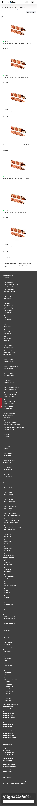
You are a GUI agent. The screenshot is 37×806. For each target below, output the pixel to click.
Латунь (5, 583)
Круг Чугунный (6, 750)
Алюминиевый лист (8, 503)
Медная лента (7, 625)
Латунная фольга (7, 599)
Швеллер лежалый (7, 771)
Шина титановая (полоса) (9, 702)
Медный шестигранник (8, 642)
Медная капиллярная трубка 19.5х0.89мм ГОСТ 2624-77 (17, 111)
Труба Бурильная (7, 303)
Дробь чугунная (6, 748)
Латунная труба (7, 597)
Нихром (5, 649)
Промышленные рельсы (9, 471)
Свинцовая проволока (8, 670)
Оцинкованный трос (8, 451)
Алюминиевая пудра (7, 760)
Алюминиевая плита (8, 487)
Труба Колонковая (7, 312)
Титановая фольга (7, 689)
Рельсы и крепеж (7, 462)
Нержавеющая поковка (8, 713)
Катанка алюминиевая (8, 517)
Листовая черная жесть (8, 368)
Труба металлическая (8, 287)
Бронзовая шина (7, 546)
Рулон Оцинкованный (8, 373)
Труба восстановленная (8, 315)
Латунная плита (7, 592)
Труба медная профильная (9, 647)
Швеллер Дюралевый (8, 579)
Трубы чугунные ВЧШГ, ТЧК (9, 754)
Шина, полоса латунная (8, 609)
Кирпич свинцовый (8, 665)
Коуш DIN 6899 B (7, 438)
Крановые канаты (7, 444)
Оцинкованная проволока (9, 384)
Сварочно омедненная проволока (10, 413)
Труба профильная (7, 280)
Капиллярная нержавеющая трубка (11, 708)
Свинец (5, 660)
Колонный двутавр (8, 345)
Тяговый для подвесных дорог (10, 458)
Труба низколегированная (9, 300)
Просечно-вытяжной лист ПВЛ (10, 363)
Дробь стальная (7, 324)
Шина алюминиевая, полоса (9, 529)
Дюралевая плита (7, 562)
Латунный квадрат (7, 602)
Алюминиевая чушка (8, 496)
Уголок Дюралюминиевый (9, 578)
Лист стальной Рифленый (9, 359)
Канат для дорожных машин (9, 425)
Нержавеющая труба (8, 722)
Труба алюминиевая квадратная (10, 524)
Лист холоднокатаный (8, 357)
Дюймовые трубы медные (9, 618)
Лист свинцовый (7, 667)
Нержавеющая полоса (8, 715)
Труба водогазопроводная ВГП (10, 286)
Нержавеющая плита (8, 711)
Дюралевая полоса (8, 564)
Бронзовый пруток (7, 553)
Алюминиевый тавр (8, 508)
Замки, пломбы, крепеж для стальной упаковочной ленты (16, 781)
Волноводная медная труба (9, 616)
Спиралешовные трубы (8, 308)
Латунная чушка (7, 600)
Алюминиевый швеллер (9, 511)
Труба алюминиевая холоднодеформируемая (13, 527)
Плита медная (7, 644)
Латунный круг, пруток (8, 604)
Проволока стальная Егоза (9, 401)
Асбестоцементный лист (9, 375)
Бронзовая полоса (7, 538)
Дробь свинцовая (7, 663)
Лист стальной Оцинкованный (10, 364)
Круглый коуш (7, 446)
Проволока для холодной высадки (11, 389)
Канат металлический (8, 415)
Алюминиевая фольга (8, 494)
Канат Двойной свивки (8, 420)
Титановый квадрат (8, 693)
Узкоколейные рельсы (8, 478)
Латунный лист (7, 606)
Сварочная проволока (8, 411)
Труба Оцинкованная (8, 293)
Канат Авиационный (8, 417)
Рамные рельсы (7, 472)
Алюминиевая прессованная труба (11, 489)
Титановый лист (7, 696)
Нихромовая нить (7, 653)
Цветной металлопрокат (9, 482)
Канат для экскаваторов (9, 429)
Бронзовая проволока (8, 539)
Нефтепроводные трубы (8, 307)
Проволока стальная (7, 377)
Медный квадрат (7, 635)
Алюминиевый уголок (8, 510)
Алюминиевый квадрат (8, 499)
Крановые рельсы (7, 467)
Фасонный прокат (7, 342)
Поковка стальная (7, 331)
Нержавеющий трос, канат (9, 731)
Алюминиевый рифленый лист (10, 506)
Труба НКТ (6, 294)
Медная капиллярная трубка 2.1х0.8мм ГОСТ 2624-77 (16, 144)
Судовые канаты (7, 455)
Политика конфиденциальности (10, 797)
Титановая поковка (8, 684)
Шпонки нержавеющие (8, 744)
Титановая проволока (8, 686)
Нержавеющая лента (8, 709)
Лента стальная (7, 329)
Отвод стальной (6, 775)
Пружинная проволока (8, 408)
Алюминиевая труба (8, 492)
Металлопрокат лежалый (9, 764)
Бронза (5, 531)
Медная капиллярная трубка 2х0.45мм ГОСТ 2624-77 (16, 178)
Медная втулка (7, 621)
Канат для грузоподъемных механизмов (12, 424)
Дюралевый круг (7, 569)
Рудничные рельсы (8, 474)
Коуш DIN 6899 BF (7, 439)
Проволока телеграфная (9, 403)
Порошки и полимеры (8, 758)
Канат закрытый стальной (9, 431)
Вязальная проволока (8, 378)
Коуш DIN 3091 (7, 436)
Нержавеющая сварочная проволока (11, 719)
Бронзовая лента (7, 534)
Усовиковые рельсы (8, 479)
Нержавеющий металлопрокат (10, 704)
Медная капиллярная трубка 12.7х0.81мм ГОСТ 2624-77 (17, 43)
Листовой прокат (7, 354)
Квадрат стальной (7, 326)
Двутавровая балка (8, 343)
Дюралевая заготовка (8, 559)
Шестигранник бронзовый (9, 555)
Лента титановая (7, 677)
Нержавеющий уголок (8, 733)
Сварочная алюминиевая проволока (11, 520)
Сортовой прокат (7, 321)
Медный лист (7, 639)
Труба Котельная (7, 296)
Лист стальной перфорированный (11, 366)
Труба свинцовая (7, 672)
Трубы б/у (6, 317)
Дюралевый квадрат (8, 567)
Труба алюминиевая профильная (10, 525)
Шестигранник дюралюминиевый (11, 581)
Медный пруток (7, 640)
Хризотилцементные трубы (9, 291)
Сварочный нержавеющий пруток (10, 742)
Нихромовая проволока (8, 654)
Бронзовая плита (7, 536)
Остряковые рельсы (8, 469)
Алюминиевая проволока (9, 490)
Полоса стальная (7, 333)
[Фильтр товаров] (1, 403)
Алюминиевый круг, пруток (9, 501)
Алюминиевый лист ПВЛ (9, 504)
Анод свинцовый (7, 661)
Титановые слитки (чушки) (9, 691)
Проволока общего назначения (10, 394)
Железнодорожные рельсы (9, 464)
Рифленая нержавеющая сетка (10, 739)
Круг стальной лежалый (8, 768)
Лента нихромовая (7, 651)
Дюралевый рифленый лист (9, 574)
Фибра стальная (7, 336)
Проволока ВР (7, 385)
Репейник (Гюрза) (7, 410)
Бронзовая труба (7, 541)
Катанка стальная (7, 380)
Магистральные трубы (8, 305)
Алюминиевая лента (8, 485)
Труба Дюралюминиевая (9, 576)
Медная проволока (8, 628)
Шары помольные (7, 338)
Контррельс (6, 465)
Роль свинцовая (7, 668)
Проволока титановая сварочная (10, 679)
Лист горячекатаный (8, 356)
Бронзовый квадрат (8, 548)
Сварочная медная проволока (10, 646)
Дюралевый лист (7, 571)
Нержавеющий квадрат (8, 724)
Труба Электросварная (8, 282)
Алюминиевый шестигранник (10, 513)
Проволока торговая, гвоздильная (10, 404)
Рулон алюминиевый (8, 518)
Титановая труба (7, 688)
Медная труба (7, 630)
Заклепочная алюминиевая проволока (12, 515)
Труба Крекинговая (8, 310)
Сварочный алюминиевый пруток (11, 522)
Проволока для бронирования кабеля (11, 387)
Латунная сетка (7, 595)
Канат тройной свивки (8, 432)
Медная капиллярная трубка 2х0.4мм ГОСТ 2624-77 (16, 212)
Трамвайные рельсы (8, 476)
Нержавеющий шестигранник (9, 737)
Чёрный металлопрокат (9, 275)
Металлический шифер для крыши (11, 371)
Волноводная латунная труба (10, 585)
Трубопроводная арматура (9, 774)
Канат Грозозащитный (8, 418)
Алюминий (5, 483)
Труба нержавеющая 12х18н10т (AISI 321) (12, 284)
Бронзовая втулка (7, 532)
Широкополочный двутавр (9, 352)
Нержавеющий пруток (8, 730)
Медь (4, 614)
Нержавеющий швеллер (8, 735)
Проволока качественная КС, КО (10, 392)
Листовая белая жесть (8, 369)
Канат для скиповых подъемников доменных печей (14, 427)
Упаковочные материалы (9, 779)
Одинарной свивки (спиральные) (10, 450)
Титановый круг (7, 695)
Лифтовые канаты (7, 448)
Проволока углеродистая (9, 406)
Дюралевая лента (7, 560)
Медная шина (7, 633)
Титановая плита (7, 682)
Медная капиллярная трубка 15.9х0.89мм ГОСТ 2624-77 (17, 77)
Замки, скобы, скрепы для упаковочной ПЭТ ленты (14, 783)
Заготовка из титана (8, 675)
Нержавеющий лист (7, 728)
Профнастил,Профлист (8, 361)
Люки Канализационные (8, 752)
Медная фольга (7, 632)
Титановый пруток (7, 698)
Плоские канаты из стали (9, 453)
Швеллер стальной (8, 350)
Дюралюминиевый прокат (9, 557)
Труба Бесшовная (7, 279)
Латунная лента (7, 590)
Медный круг (6, 637)
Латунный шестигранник (9, 607)
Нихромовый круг (7, 658)
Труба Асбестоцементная (9, 289)
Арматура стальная (8, 322)
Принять (18, 801)
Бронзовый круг (7, 550)
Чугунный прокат (7, 746)
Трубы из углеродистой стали (10, 301)
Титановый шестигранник (9, 700)
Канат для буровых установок (10, 422)
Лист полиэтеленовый (8, 762)
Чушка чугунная (6, 756)
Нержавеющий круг (7, 726)
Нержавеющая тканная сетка (9, 720)
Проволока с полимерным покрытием (11, 399)
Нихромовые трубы (8, 656)
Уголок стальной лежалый (9, 769)
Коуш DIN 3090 (7, 434)
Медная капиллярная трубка (9, 623)
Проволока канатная (8, 390)
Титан (4, 674)
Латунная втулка (7, 588)
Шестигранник (7, 340)
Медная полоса (7, 626)
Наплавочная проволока (9, 382)
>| (9, 257)
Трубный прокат (6, 277)
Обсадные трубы (7, 298)
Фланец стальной (7, 777)
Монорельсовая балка (8, 347)
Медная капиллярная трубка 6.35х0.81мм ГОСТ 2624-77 (17, 246)
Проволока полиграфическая (10, 397)
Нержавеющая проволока (9, 717)
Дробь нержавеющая (8, 706)
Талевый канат (7, 457)
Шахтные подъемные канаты (10, 460)
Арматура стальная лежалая (9, 766)
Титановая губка (7, 681)
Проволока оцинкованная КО (10, 396)
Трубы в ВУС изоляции (8, 319)
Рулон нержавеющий (8, 741)
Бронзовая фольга (7, 543)
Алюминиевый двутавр (8, 497)
